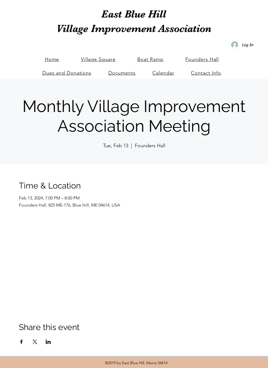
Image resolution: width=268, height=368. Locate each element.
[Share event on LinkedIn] (48, 342)
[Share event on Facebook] (21, 342)
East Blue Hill (133, 14)
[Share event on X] (34, 342)
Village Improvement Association (133, 28)
